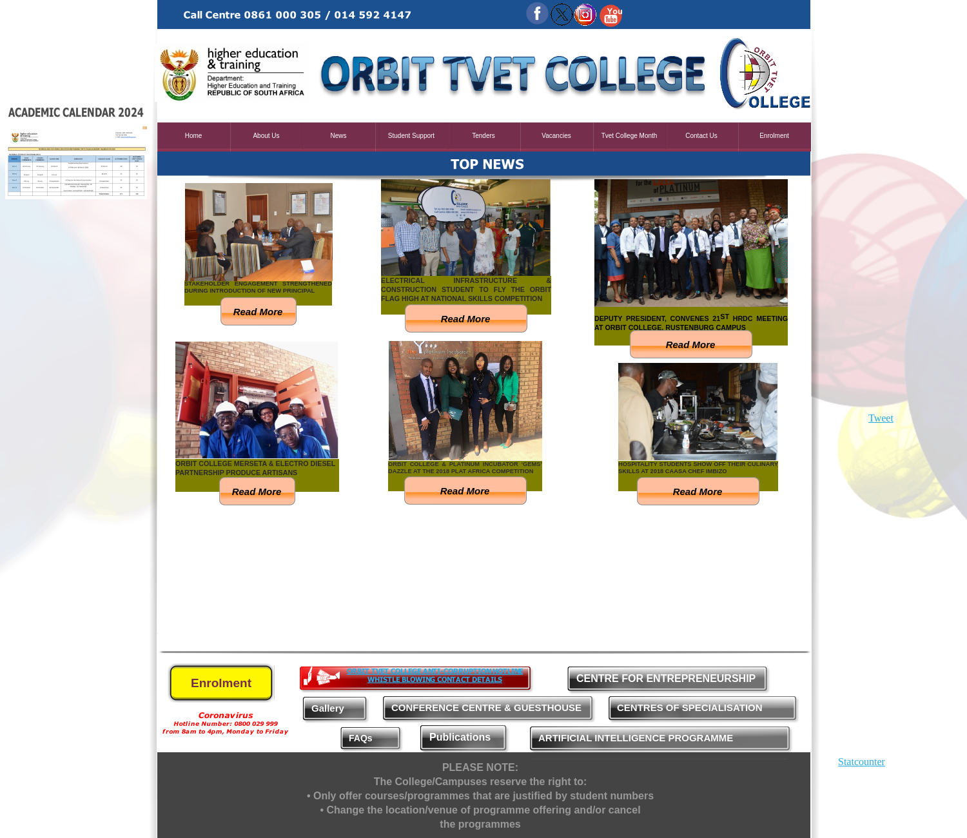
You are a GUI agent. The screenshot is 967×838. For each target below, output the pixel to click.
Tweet (881, 418)
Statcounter (861, 761)
